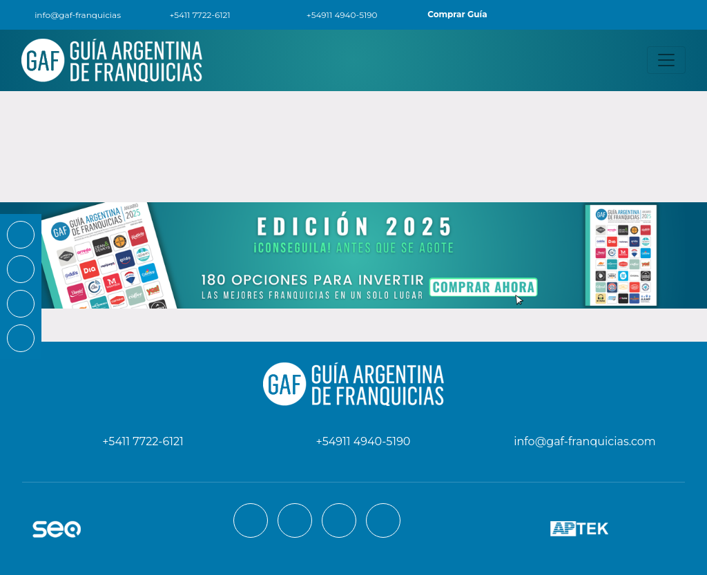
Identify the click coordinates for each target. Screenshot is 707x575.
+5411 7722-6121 (191, 15)
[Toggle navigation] (666, 60)
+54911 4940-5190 (334, 15)
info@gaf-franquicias (69, 15)
